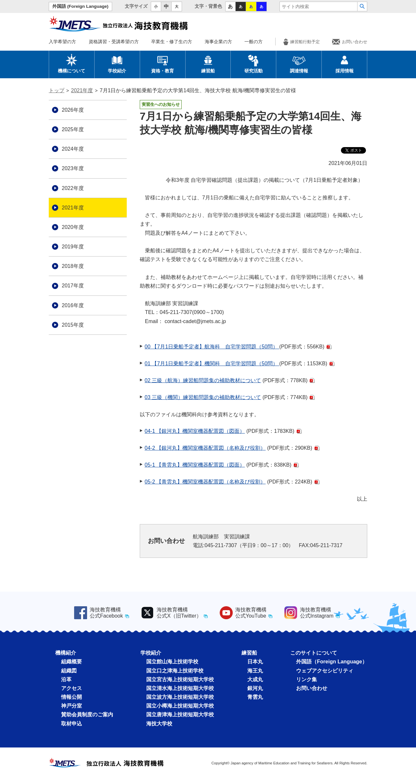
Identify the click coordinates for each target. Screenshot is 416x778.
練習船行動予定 (301, 41)
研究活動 (253, 63)
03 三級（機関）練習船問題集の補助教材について (203, 397)
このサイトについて (313, 653)
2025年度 (73, 129)
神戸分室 (71, 706)
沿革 (66, 679)
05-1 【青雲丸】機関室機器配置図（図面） (195, 465)
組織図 (69, 670)
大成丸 (255, 679)
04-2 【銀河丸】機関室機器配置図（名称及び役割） (205, 448)
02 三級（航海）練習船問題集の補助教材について (203, 380)
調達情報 (299, 63)
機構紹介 (65, 653)
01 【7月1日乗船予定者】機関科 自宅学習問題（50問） (212, 363)
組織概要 (71, 661)
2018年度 (73, 266)
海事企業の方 (218, 41)
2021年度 (82, 90)
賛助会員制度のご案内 (87, 714)
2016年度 (73, 305)
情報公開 (71, 697)
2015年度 (73, 325)
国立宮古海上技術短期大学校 (180, 679)
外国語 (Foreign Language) (80, 6)
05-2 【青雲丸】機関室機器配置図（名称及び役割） (205, 481)
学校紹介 (117, 63)
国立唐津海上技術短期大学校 (180, 714)
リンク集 (306, 679)
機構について (71, 63)
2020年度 (73, 227)
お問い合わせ (349, 41)
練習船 (208, 63)
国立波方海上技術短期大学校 (180, 697)
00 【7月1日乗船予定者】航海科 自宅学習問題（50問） (212, 346)
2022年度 (73, 188)
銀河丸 (255, 688)
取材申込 (71, 723)
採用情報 (344, 63)
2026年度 (73, 110)
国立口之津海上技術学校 (174, 670)
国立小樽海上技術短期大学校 (180, 706)
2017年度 (73, 285)
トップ (56, 90)
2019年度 (73, 246)
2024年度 (73, 149)
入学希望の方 (62, 41)
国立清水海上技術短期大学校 (180, 688)
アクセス (71, 688)
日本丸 (255, 661)
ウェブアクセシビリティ (324, 670)
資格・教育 (162, 63)
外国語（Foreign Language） (331, 661)
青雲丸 (255, 697)
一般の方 (253, 41)
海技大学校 (159, 723)
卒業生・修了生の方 (171, 41)
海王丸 (255, 670)
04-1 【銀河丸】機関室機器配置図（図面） (195, 431)
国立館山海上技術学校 (172, 661)
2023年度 (73, 168)
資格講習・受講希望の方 (114, 41)
